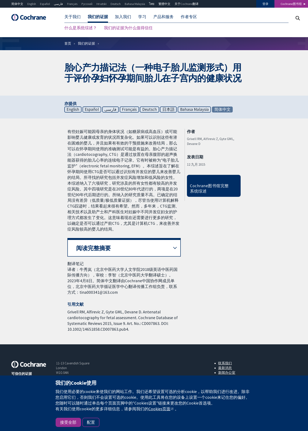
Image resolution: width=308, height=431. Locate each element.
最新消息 (225, 368)
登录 (265, 4)
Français (72, 4)
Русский (86, 4)
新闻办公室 (226, 372)
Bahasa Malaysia (135, 4)
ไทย (151, 4)
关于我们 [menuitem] (72, 16)
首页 (67, 43)
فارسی (58, 4)
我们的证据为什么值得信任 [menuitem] (128, 27)
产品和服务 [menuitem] (163, 16)
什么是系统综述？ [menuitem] (80, 27)
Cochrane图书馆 (291, 4)
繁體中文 (164, 4)
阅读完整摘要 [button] (93, 248)
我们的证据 (86, 43)
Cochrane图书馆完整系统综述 (209, 188)
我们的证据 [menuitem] (98, 16)
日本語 (168, 109)
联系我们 (225, 363)
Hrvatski (101, 4)
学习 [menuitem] (142, 16)
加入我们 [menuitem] (123, 16)
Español (45, 4)
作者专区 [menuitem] (189, 16)
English (31, 4)
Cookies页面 (159, 408)
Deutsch (116, 4)
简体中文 (17, 4)
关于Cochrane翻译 (186, 4)
